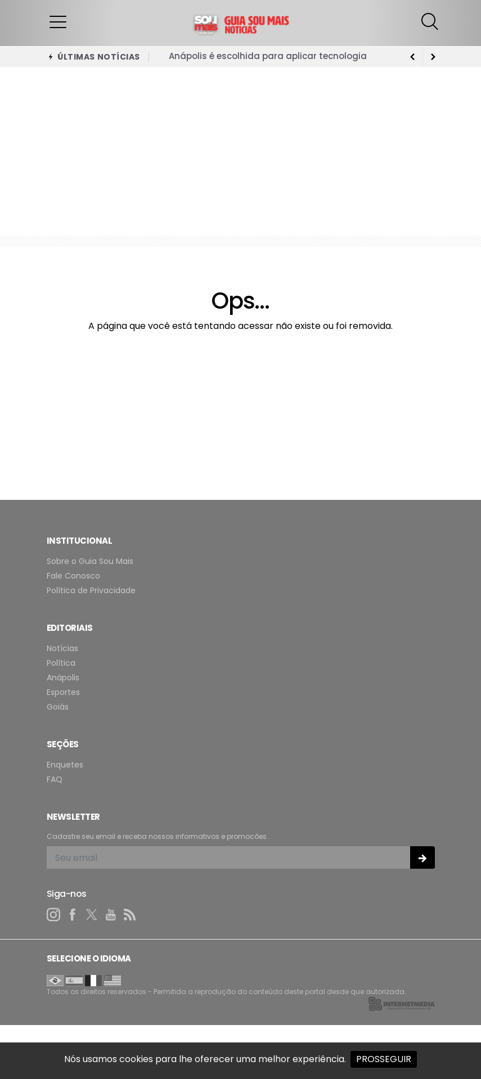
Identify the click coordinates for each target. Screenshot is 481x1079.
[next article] (413, 57)
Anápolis (63, 678)
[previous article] (433, 57)
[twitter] (91, 915)
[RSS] (130, 915)
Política (61, 663)
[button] (58, 21)
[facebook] (72, 915)
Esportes (63, 692)
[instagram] (53, 915)
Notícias (62, 648)
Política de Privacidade (91, 590)
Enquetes (65, 765)
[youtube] (111, 915)
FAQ (54, 779)
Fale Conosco (73, 576)
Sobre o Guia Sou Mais (90, 561)
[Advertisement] (240, 151)
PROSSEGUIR (383, 1059)
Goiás (58, 707)
